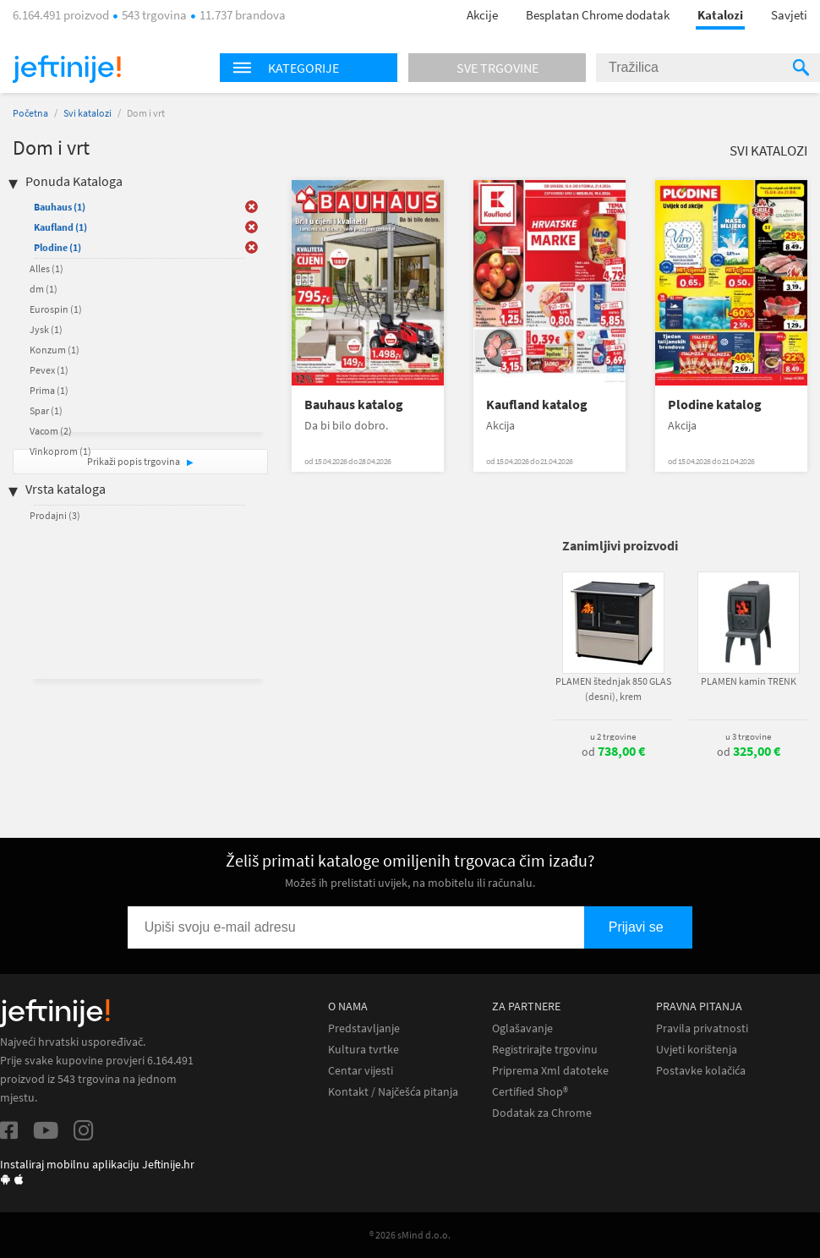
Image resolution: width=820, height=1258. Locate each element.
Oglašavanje (522, 1028)
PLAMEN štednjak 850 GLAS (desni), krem (613, 689)
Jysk (46, 329)
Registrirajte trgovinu (545, 1049)
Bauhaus (59, 206)
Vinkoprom (60, 451)
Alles (46, 268)
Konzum (54, 349)
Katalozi (720, 15)
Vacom (51, 430)
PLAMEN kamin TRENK (748, 681)
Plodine (57, 247)
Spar (46, 410)
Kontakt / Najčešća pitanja (393, 1092)
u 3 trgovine (748, 736)
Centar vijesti (360, 1071)
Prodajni (55, 515)
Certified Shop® (530, 1092)
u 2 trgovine (613, 736)
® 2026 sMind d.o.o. (410, 1234)
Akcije (482, 15)
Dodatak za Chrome (542, 1113)
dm (43, 288)
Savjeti (789, 15)
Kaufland (60, 227)
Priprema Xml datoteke (550, 1071)
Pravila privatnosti (702, 1028)
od (613, 751)
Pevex (49, 370)
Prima (49, 390)
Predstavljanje (364, 1028)
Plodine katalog (715, 405)
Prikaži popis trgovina (134, 461)
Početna (30, 113)
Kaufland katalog (537, 405)
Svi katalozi (87, 113)
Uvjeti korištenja (696, 1049)
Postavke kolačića (701, 1071)
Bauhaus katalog (353, 405)
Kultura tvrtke (363, 1049)
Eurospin (56, 309)
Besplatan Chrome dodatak (598, 15)
